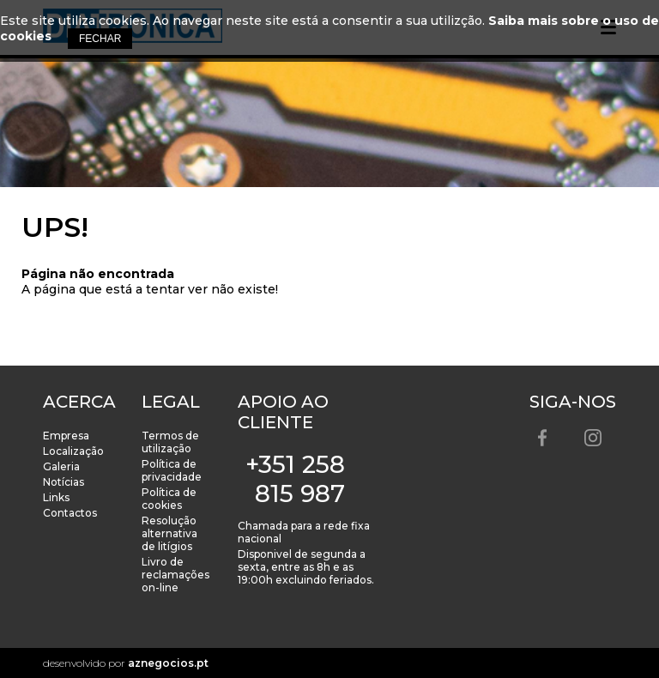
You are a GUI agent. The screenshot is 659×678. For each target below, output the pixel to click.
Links (56, 497)
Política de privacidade (172, 470)
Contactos (70, 512)
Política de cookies (169, 499)
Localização (73, 451)
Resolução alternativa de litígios (169, 533)
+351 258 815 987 (295, 479)
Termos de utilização (170, 442)
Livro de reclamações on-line (175, 574)
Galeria (61, 466)
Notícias (63, 481)
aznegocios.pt (168, 663)
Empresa (66, 435)
